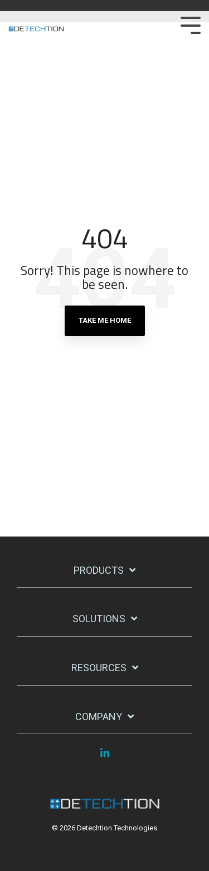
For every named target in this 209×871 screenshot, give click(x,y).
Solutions (98, 618)
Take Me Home (105, 320)
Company (98, 716)
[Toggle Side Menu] (191, 24)
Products (99, 570)
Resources (99, 667)
